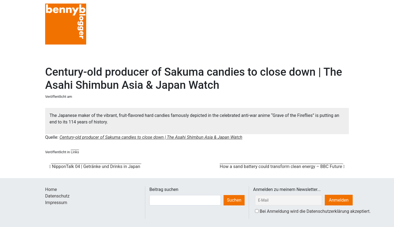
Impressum (56, 202)
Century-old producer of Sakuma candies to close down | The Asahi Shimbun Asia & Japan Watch (150, 137)
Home (51, 189)
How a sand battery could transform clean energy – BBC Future (282, 166)
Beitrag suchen (163, 189)
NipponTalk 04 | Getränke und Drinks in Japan (95, 166)
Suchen (234, 200)
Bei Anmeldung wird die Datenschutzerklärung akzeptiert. (315, 211)
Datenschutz (57, 196)
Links (75, 152)
